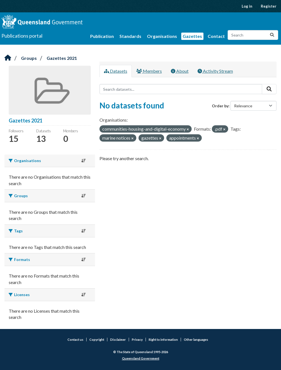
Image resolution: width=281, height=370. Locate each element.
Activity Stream (215, 71)
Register (269, 6)
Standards (130, 36)
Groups (29, 58)
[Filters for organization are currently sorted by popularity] (83, 161)
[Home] (7, 58)
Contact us (75, 339)
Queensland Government (140, 358)
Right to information (163, 339)
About (180, 71)
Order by (220, 105)
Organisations (162, 36)
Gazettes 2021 (62, 58)
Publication (102, 36)
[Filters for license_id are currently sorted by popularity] (83, 295)
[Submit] (272, 35)
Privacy (137, 339)
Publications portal (21, 36)
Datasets (115, 71)
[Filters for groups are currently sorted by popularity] (83, 196)
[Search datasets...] (253, 35)
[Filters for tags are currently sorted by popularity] (83, 231)
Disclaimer (118, 339)
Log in (247, 6)
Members (149, 71)
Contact (216, 36)
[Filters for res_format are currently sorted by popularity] (83, 260)
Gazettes (192, 36)
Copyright (96, 339)
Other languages (196, 339)
